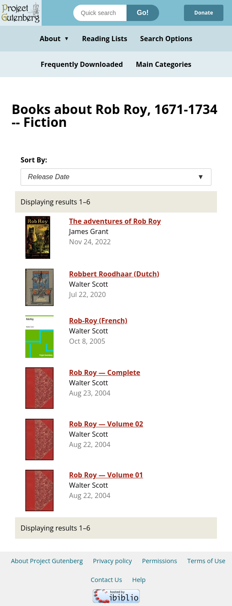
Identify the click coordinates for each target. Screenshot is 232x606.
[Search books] (100, 13)
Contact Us (106, 580)
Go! (143, 12)
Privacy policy (112, 561)
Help (138, 580)
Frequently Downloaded (82, 64)
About (54, 38)
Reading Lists (104, 38)
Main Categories (164, 64)
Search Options (166, 38)
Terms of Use (206, 561)
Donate (203, 12)
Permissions (159, 561)
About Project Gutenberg (47, 561)
